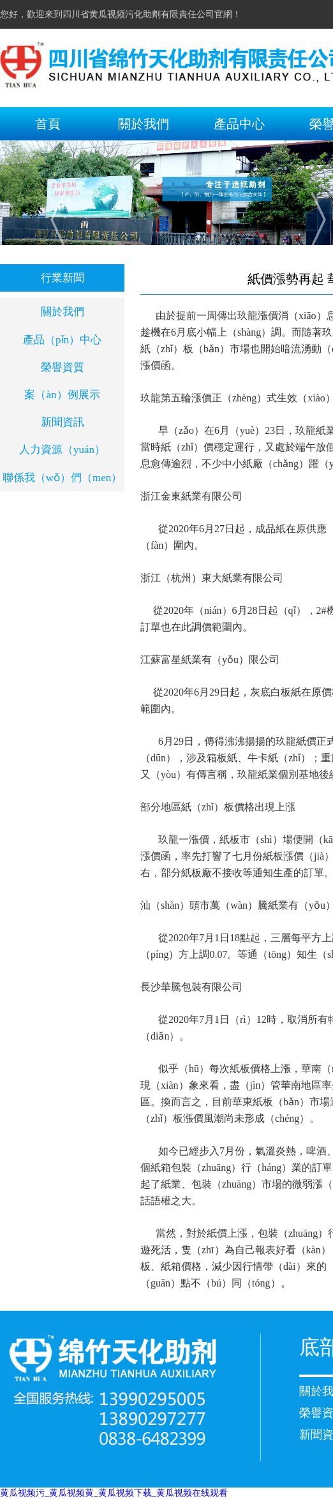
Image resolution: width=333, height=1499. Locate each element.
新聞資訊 (62, 422)
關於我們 (143, 124)
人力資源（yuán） (62, 450)
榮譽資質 (62, 367)
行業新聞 (62, 278)
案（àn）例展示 (62, 395)
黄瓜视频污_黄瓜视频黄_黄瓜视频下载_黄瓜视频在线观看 (114, 1493)
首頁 (48, 124)
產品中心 (239, 124)
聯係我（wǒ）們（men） (62, 478)
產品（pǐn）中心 (62, 340)
